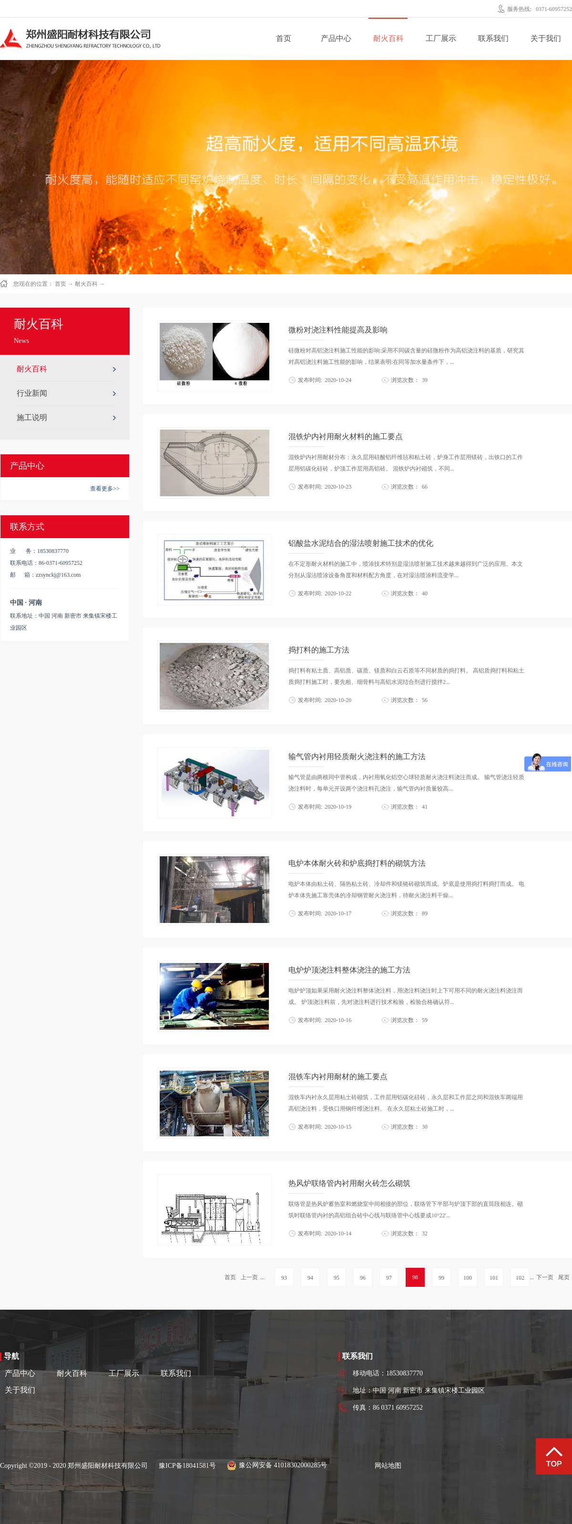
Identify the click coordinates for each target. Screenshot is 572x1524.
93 (284, 1277)
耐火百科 (86, 284)
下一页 (544, 1277)
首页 (283, 38)
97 (389, 1277)
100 (467, 1277)
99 (441, 1277)
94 (310, 1277)
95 (336, 1277)
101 (494, 1277)
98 (415, 1277)
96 (363, 1277)
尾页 (564, 1277)
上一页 (249, 1277)
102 (520, 1277)
